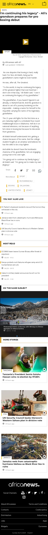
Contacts (5, 510)
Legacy (29, 190)
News (4, 10)
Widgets (4, 527)
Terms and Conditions (38, 504)
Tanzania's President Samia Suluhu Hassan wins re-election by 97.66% (22, 375)
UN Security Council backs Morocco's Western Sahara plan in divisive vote (22, 419)
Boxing (11, 186)
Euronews (43, 527)
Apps (45, 521)
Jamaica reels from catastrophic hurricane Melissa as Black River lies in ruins (24, 464)
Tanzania (7, 371)
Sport (7, 52)
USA (5, 414)
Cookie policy (41, 510)
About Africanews (8, 504)
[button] (25, 42)
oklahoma (24, 186)
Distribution (6, 515)
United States (14, 190)
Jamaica (6, 458)
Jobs (3, 521)
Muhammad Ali (26, 181)
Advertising (42, 515)
